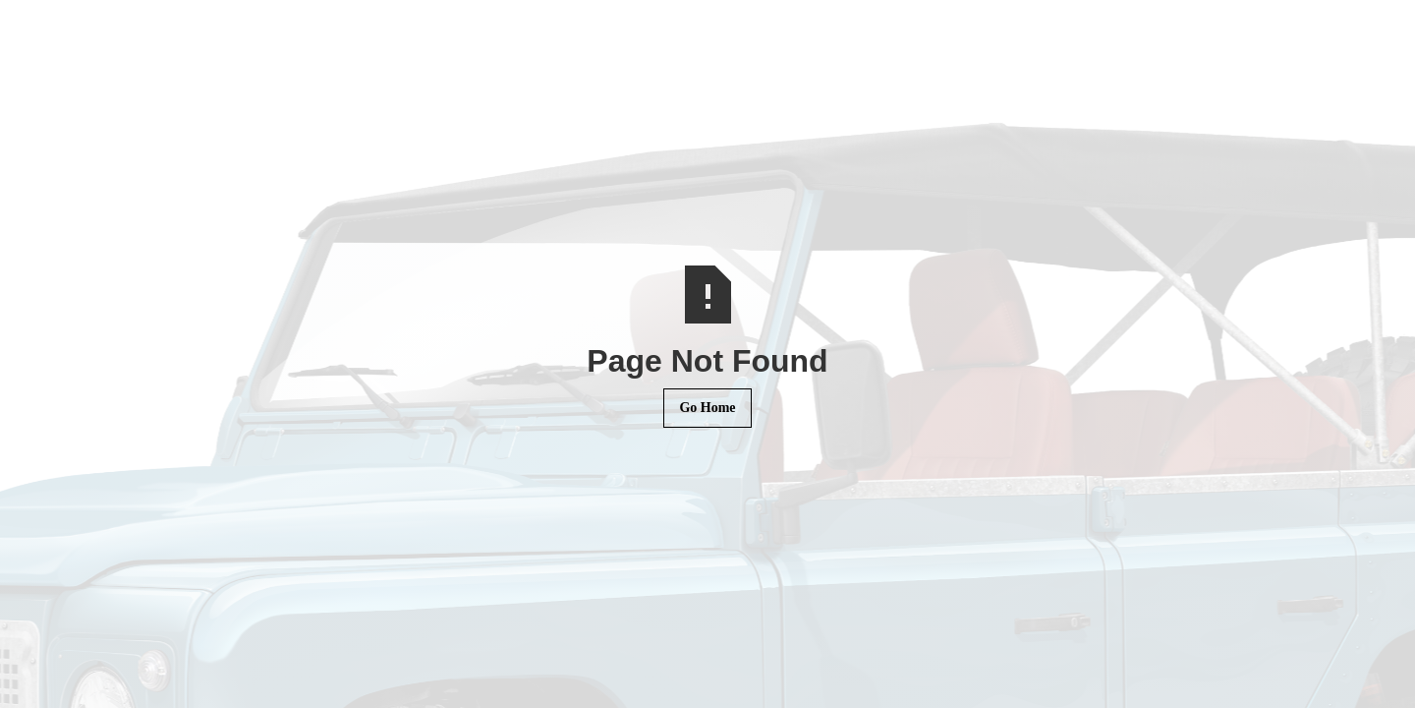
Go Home (707, 407)
